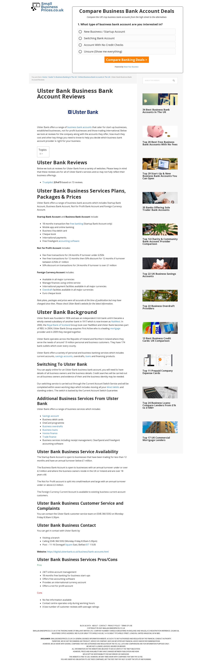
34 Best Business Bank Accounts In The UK (156, 111)
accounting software (69, 241)
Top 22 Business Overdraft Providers (159, 307)
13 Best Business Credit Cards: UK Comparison (157, 339)
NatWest (115, 321)
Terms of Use (126, 625)
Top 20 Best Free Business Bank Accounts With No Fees (160, 143)
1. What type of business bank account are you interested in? (120, 24)
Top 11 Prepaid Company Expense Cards (158, 372)
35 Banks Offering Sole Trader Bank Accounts (156, 208)
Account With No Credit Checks (102, 45)
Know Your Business (131, 66)
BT (87, 544)
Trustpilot (47, 182)
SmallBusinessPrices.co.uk (46, 7)
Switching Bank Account (98, 38)
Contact (103, 625)
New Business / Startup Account (103, 31)
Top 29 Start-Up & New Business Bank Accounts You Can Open (160, 176)
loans (88, 356)
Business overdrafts (52, 426)
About (95, 625)
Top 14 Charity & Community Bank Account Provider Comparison (160, 241)
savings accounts (64, 356)
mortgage (115, 328)
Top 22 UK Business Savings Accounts (159, 275)
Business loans (50, 429)
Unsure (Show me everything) (101, 51)
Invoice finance (49, 433)
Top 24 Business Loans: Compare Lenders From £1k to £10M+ (159, 405)
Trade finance (49, 436)
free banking (76, 223)
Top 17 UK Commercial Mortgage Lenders (156, 439)
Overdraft (47, 289)
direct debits (113, 387)
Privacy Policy (114, 625)
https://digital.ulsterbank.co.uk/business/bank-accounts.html (78, 551)
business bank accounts (79, 127)
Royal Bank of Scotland (58, 325)
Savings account (50, 415)
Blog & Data (85, 625)
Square (68, 544)
